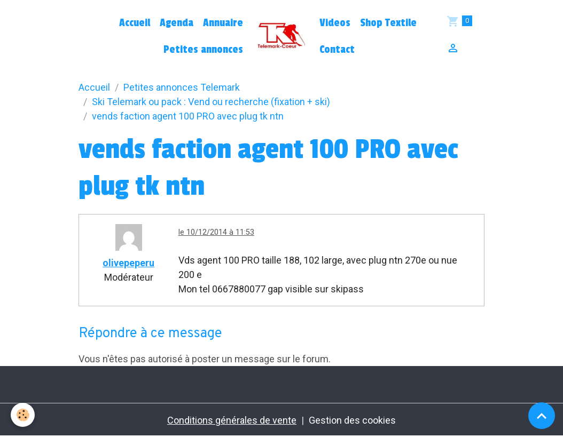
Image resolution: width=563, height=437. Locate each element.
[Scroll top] (541, 415)
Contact (337, 49)
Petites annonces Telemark (181, 87)
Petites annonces (203, 49)
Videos (334, 23)
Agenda (176, 23)
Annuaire (223, 23)
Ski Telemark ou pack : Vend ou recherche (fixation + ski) (211, 101)
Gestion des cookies (352, 420)
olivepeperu (128, 262)
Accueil (134, 23)
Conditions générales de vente (231, 420)
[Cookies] (23, 415)
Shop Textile (388, 23)
